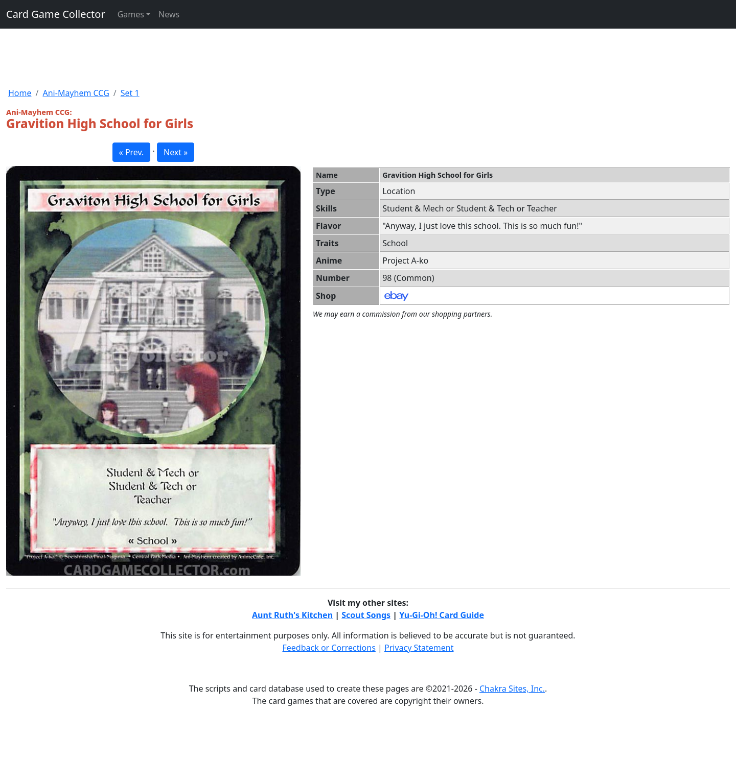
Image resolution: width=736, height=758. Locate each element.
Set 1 (130, 93)
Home (20, 93)
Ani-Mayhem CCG (75, 93)
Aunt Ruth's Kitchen (292, 615)
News (168, 14)
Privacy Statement (419, 647)
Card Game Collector (55, 14)
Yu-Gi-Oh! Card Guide (441, 615)
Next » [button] (176, 152)
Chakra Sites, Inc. (512, 688)
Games (131, 14)
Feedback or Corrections (328, 647)
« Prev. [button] (131, 152)
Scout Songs (365, 615)
